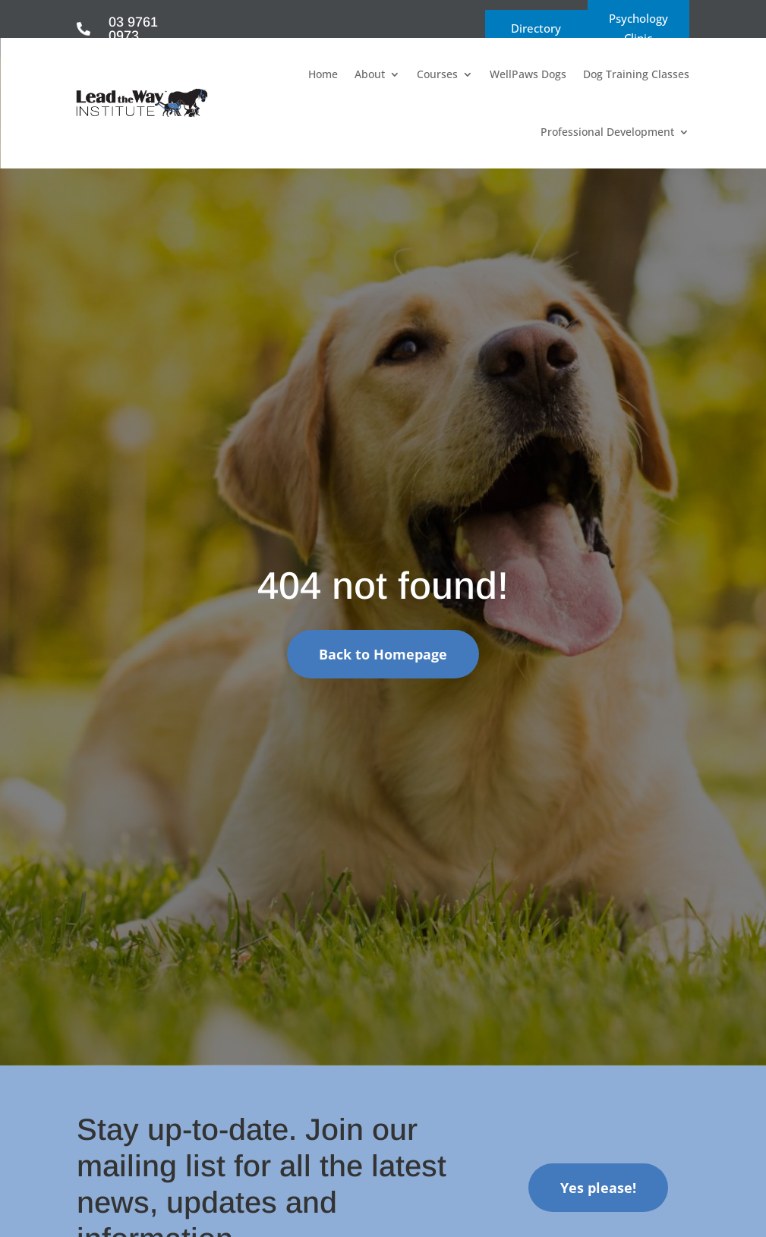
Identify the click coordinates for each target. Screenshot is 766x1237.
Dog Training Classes (636, 74)
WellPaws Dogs (528, 74)
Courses (437, 74)
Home (323, 74)
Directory (536, 28)
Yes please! (598, 1188)
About (370, 74)
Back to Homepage (383, 654)
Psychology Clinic (638, 28)
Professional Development (607, 131)
